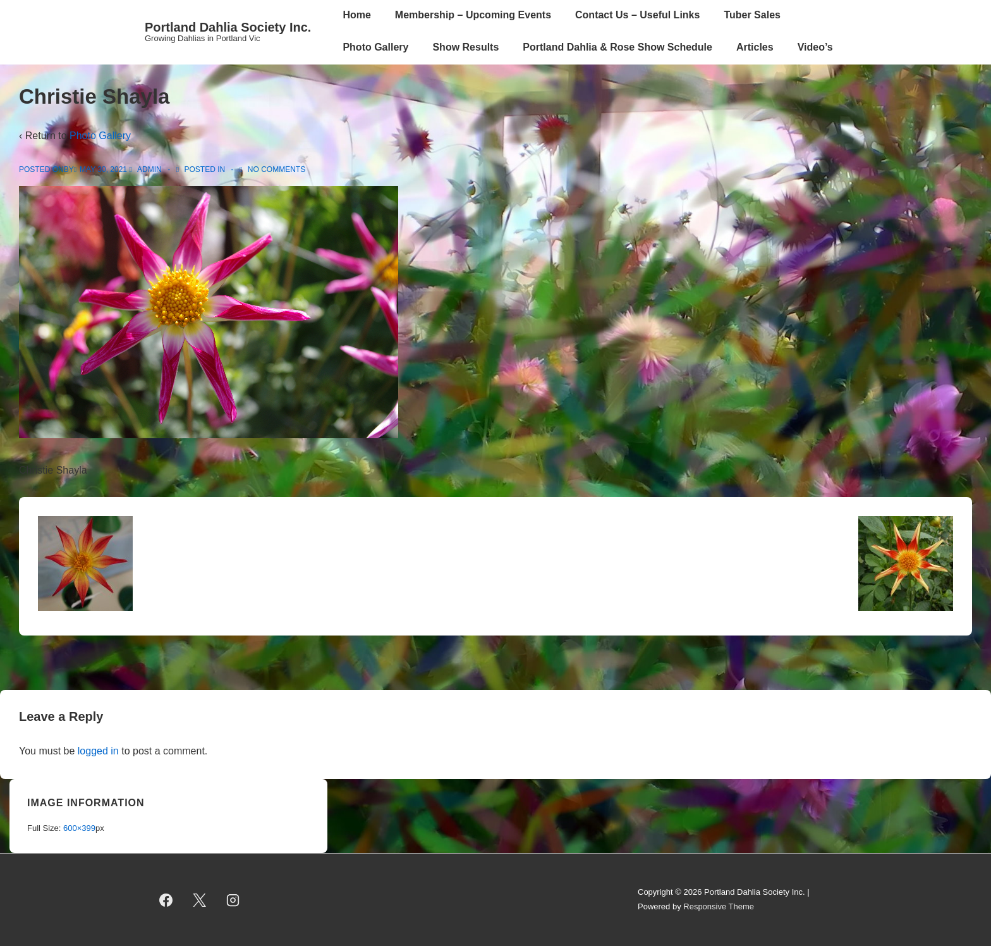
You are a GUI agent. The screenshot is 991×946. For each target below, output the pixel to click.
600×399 (79, 828)
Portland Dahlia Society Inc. (228, 27)
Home (356, 14)
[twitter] (200, 900)
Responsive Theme (718, 906)
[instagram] (233, 900)
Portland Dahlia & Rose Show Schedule (617, 47)
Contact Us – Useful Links (637, 14)
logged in (98, 751)
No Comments (276, 169)
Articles (755, 47)
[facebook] (166, 900)
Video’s (815, 47)
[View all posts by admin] (146, 169)
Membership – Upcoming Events (473, 14)
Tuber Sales (752, 14)
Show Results (465, 47)
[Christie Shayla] (103, 169)
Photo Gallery (375, 47)
